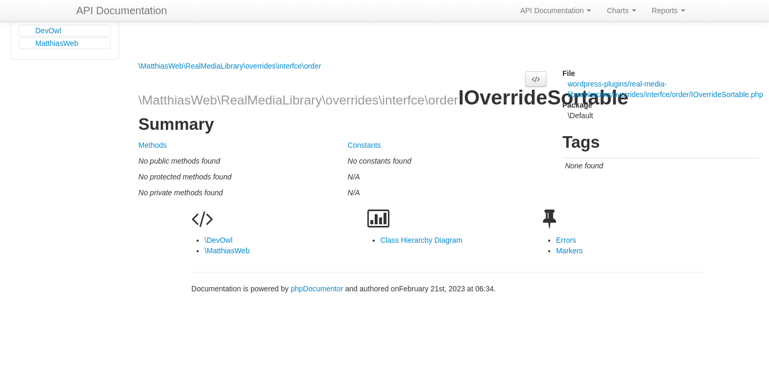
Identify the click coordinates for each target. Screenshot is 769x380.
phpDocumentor (317, 288)
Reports (668, 10)
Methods (153, 145)
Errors (566, 240)
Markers (569, 250)
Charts (621, 10)
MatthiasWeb (56, 43)
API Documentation (121, 10)
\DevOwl (218, 240)
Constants (364, 145)
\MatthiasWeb (227, 250)
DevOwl (48, 30)
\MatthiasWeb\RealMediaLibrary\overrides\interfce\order (230, 66)
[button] (536, 79)
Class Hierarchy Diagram (422, 240)
